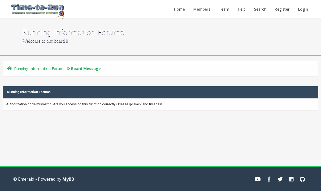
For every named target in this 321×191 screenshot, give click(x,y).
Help (242, 9)
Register (282, 9)
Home (179, 9)
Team (224, 9)
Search (260, 9)
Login (303, 9)
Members (201, 9)
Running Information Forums (40, 68)
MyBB (68, 179)
